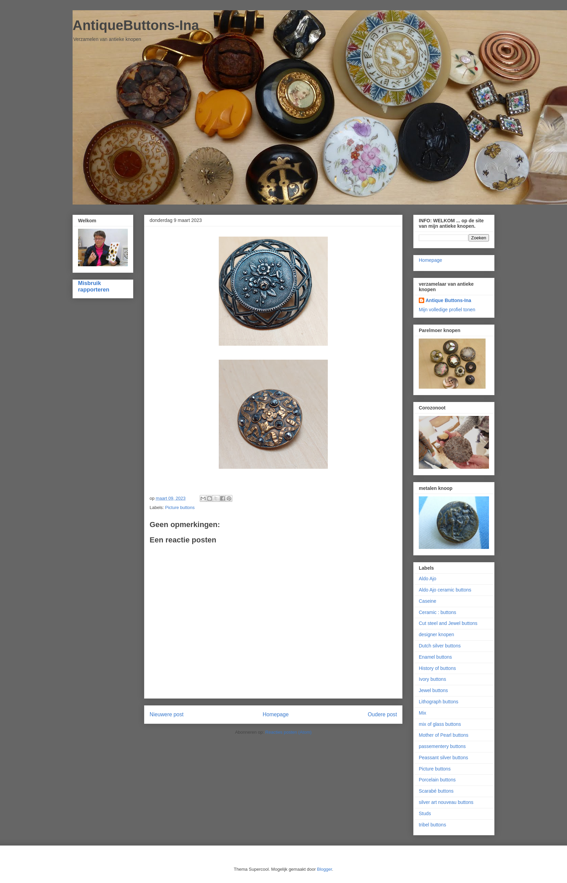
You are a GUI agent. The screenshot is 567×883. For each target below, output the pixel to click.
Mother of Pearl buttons (444, 735)
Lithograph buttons (438, 701)
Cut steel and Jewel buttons (448, 623)
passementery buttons (442, 746)
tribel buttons (432, 824)
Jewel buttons (433, 690)
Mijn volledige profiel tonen (447, 309)
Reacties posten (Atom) (288, 732)
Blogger (324, 869)
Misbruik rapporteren (93, 286)
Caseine (427, 601)
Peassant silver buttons (443, 757)
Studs (425, 813)
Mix (422, 713)
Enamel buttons (435, 657)
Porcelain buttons (437, 779)
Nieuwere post (167, 714)
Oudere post (382, 714)
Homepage (276, 714)
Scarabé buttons (436, 791)
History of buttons (437, 668)
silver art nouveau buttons (446, 802)
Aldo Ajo (427, 578)
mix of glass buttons (440, 724)
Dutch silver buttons (440, 645)
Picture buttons (180, 507)
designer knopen (436, 634)
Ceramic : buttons (437, 612)
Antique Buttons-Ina (448, 300)
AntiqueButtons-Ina (136, 25)
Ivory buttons (432, 679)
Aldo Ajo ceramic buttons (445, 590)
